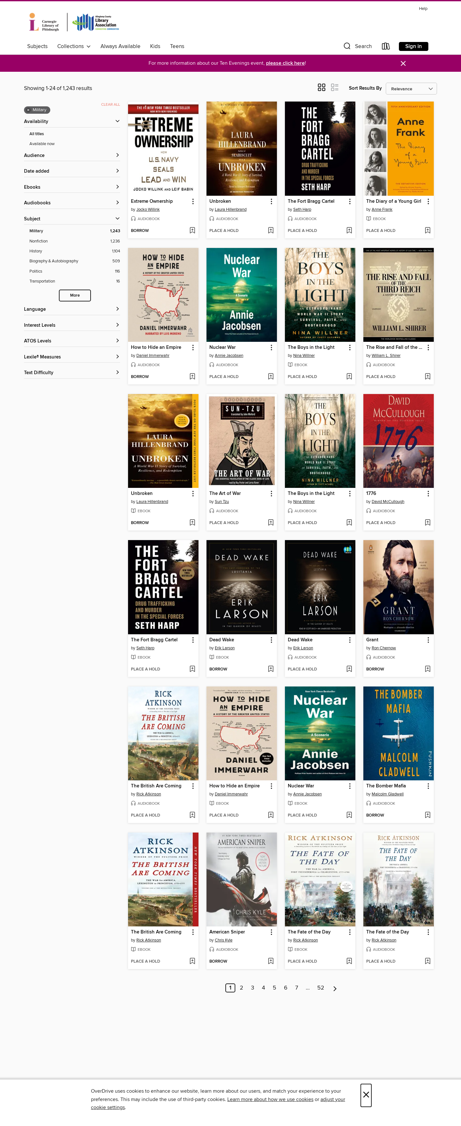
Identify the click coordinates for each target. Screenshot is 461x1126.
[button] (356, 47)
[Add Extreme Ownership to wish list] (192, 231)
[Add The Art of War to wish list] (271, 523)
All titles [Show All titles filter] (36, 134)
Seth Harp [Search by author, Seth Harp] (302, 209)
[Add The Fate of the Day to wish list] (349, 962)
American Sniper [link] (227, 932)
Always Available (121, 46)
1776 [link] (371, 494)
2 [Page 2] (241, 987)
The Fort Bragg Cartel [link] (311, 201)
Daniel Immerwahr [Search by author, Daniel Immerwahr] (152, 355)
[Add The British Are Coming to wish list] (192, 815)
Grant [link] (372, 640)
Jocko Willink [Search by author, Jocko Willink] (148, 209)
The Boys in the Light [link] (311, 347)
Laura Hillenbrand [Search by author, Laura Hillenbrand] (231, 209)
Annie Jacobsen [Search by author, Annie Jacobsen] (229, 355)
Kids (155, 46)
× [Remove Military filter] (28, 110)
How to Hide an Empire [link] (156, 347)
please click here (285, 63)
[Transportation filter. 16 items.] (74, 281)
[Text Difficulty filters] (72, 373)
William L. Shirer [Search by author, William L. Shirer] (386, 355)
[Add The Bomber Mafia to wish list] (428, 815)
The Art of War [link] (225, 494)
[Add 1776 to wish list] (428, 523)
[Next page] (335, 988)
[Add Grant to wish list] (428, 669)
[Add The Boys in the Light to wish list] (349, 377)
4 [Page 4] (263, 987)
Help (423, 8)
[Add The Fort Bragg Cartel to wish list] (349, 231)
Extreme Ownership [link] (152, 201)
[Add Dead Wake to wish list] (271, 669)
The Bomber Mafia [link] (386, 786)
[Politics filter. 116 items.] (74, 271)
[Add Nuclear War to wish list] (271, 377)
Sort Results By (365, 88)
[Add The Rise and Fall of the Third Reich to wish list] (428, 377)
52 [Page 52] (320, 987)
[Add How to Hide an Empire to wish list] (192, 377)
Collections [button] (74, 46)
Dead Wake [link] (221, 640)
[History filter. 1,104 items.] (74, 251)
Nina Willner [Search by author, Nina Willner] (304, 355)
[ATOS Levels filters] (72, 341)
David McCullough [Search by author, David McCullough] (388, 501)
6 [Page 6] (285, 987)
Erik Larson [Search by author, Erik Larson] (225, 648)
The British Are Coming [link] (156, 786)
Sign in (413, 46)
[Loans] (386, 47)
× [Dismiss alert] (403, 64)
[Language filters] (72, 309)
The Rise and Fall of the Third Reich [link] (395, 347)
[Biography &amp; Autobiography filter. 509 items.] (74, 261)
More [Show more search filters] (75, 295)
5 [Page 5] (274, 987)
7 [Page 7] (296, 987)
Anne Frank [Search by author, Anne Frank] (382, 209)
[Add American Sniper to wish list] (271, 962)
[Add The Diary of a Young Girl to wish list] (428, 231)
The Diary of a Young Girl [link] (393, 201)
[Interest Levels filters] (72, 325)
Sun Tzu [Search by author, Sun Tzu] (222, 501)
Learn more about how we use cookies (270, 1099)
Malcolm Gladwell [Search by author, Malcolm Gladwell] (388, 794)
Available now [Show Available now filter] (42, 143)
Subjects (37, 46)
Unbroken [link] (220, 201)
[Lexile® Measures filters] (72, 357)
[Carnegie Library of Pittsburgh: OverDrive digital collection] (74, 22)
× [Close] (366, 1095)
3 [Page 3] (252, 987)
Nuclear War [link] (222, 347)
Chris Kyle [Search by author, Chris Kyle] (223, 940)
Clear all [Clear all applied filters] (110, 104)
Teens (177, 46)
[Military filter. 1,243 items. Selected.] (74, 231)
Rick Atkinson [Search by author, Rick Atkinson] (148, 794)
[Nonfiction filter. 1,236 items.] (74, 241)
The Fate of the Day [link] (309, 932)
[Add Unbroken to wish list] (271, 231)
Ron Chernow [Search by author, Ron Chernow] (384, 648)
